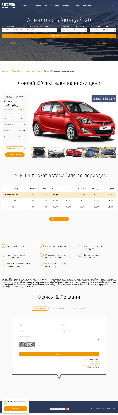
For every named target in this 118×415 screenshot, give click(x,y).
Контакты (87, 6)
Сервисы (65, 6)
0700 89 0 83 (94, 365)
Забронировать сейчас (59, 36)
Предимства (102, 43)
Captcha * (59, 345)
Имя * (38, 326)
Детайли (14, 43)
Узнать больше (79, 309)
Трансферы (36, 6)
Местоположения (51, 6)
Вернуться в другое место (40, 26)
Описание (44, 43)
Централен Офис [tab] (39, 309)
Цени (72, 43)
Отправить (59, 355)
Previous (32, 153)
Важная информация (14, 149)
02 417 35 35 (95, 363)
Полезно (76, 6)
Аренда (25, 6)
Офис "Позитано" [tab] (59, 309)
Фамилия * (79, 326)
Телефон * (79, 332)
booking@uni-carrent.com (90, 367)
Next (114, 153)
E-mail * (38, 332)
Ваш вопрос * (59, 338)
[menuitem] (25, 6)
